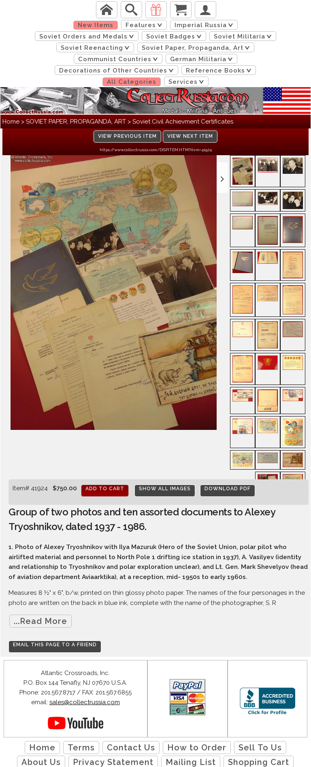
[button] (222, 177)
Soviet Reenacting (96, 47)
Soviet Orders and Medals (88, 36)
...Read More (40, 621)
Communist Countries (119, 59)
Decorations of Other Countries (118, 70)
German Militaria (203, 59)
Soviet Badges (175, 36)
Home (10, 121)
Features (145, 25)
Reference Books (220, 70)
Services (187, 81)
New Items (95, 25)
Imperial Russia (205, 25)
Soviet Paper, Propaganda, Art (197, 47)
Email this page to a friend (55, 644)
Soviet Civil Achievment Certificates (182, 121)
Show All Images (165, 488)
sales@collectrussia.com (84, 702)
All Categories (131, 81)
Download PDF (227, 488)
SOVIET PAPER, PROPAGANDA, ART (76, 121)
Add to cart (104, 488)
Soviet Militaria (244, 36)
